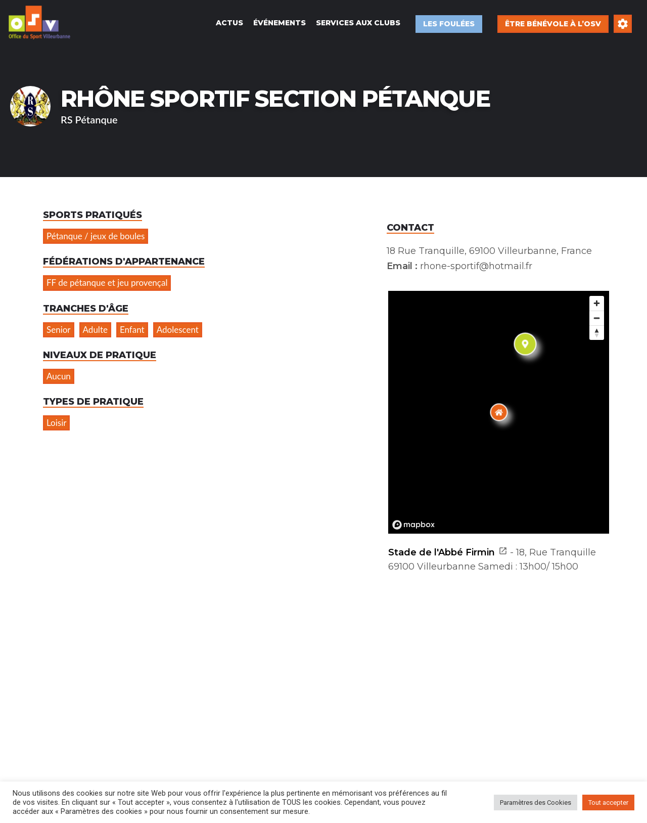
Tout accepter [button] (608, 802)
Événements (279, 22)
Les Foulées (449, 23)
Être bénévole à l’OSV (553, 23)
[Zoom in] (596, 303)
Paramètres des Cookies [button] (535, 802)
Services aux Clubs (358, 22)
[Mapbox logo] (413, 525)
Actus (229, 22)
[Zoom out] (596, 318)
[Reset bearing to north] (596, 332)
